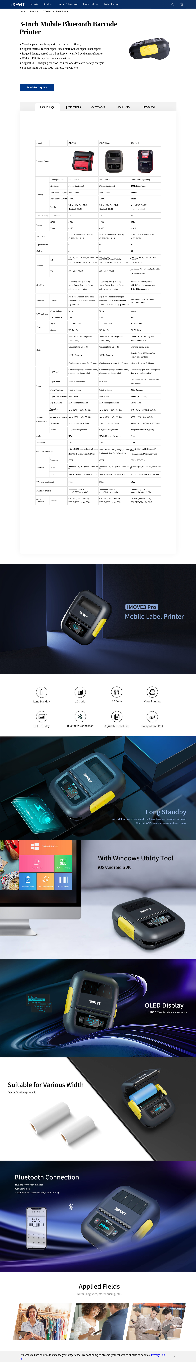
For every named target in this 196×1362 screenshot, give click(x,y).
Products (34, 11)
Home (22, 11)
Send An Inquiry (37, 87)
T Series (47, 11)
